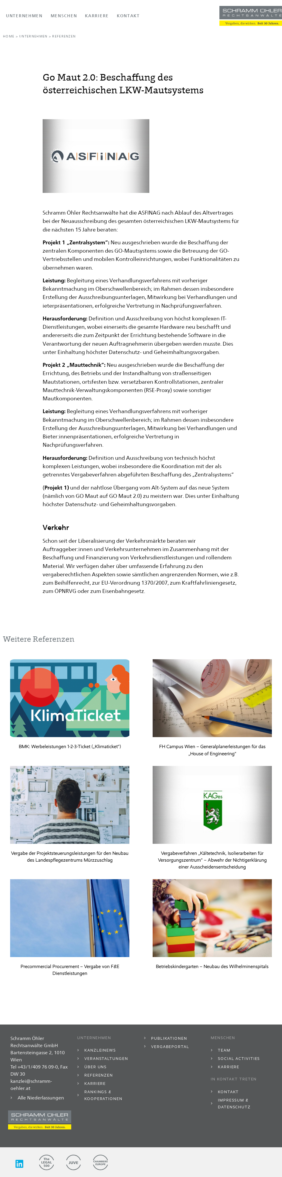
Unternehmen (24, 15)
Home (8, 36)
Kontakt (128, 15)
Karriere (97, 15)
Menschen (64, 15)
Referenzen (64, 36)
